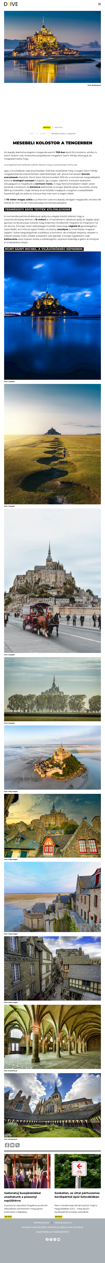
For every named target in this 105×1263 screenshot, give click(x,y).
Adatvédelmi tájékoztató (52, 1232)
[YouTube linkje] (58, 1239)
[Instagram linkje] (50, 1239)
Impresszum (41, 1222)
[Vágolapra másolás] (17, 1145)
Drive (32, 134)
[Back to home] (11, 4)
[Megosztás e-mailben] (11, 1145)
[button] (99, 4)
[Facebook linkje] (47, 1239)
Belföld (46, 127)
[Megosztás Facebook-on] (6, 1145)
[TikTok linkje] (54, 1239)
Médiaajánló (63, 1222)
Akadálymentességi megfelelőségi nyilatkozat (52, 1227)
